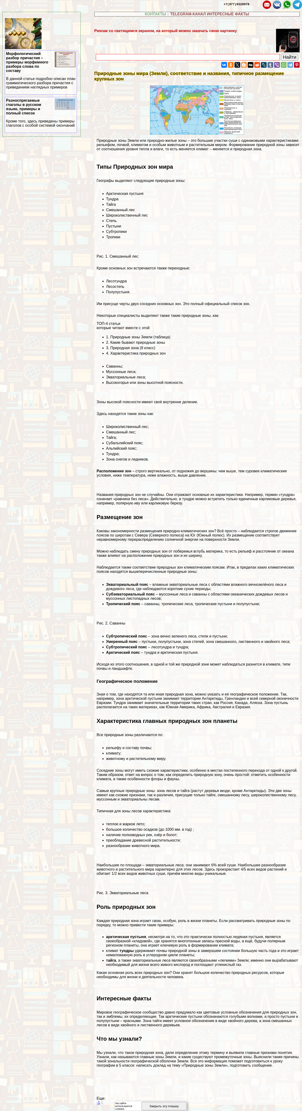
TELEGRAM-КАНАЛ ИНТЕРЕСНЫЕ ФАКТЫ (209, 14)
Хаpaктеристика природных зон (137, 353)
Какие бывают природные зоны (137, 342)
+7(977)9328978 (236, 4)
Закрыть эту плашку (164, 1106)
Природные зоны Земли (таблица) (140, 337)
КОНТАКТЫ (155, 14)
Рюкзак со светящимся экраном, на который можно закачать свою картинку (165, 31)
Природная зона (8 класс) (132, 348)
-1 (98, 1103)
